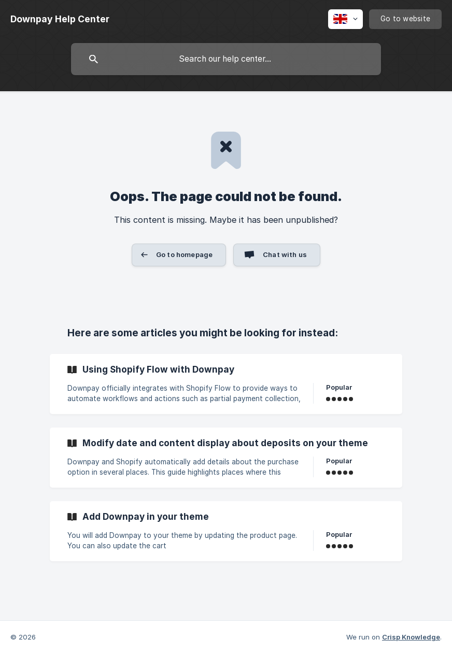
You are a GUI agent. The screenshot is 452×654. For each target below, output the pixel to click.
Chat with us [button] (285, 254)
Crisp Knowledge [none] (411, 637)
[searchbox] (226, 59)
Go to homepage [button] (184, 254)
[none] (59, 19)
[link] (226, 384)
